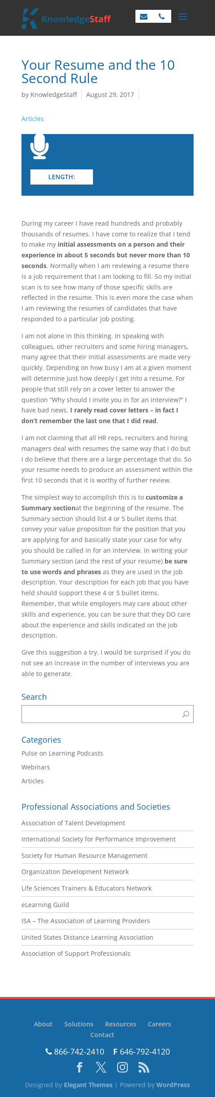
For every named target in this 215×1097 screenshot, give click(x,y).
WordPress (173, 1084)
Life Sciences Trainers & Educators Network (86, 888)
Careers (159, 1024)
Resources (120, 1024)
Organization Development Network (75, 871)
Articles (32, 118)
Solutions (78, 1024)
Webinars (35, 767)
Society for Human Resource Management (84, 855)
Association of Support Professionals (76, 953)
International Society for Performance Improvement (98, 839)
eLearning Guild (45, 904)
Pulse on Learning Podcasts (62, 753)
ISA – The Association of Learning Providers (85, 920)
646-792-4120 (141, 1051)
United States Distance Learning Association (87, 937)
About (43, 1024)
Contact (102, 1034)
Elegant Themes (88, 1084)
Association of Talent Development (73, 823)
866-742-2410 (75, 1051)
